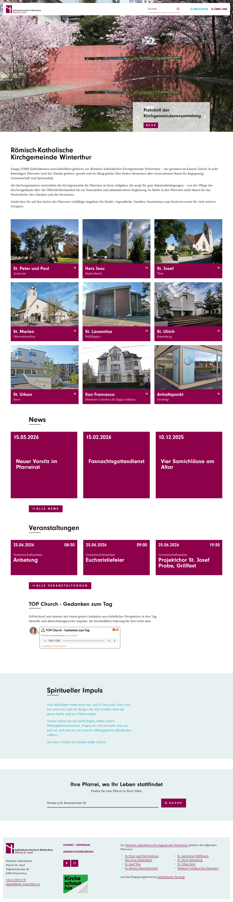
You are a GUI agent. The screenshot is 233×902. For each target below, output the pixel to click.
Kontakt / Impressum (76, 845)
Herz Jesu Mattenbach (138, 859)
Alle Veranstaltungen (60, 585)
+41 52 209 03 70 (16, 879)
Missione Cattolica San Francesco (197, 868)
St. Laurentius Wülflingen (193, 856)
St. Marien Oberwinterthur (141, 868)
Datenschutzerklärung (78, 851)
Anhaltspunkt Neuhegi (171, 876)
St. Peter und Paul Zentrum (142, 856)
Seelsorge (199, 9)
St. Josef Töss (133, 864)
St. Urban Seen (186, 864)
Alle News (45, 508)
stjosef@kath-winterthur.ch (23, 884)
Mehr (151, 125)
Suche (174, 803)
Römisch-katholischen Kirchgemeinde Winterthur (157, 845)
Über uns (219, 9)
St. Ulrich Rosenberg (190, 859)
